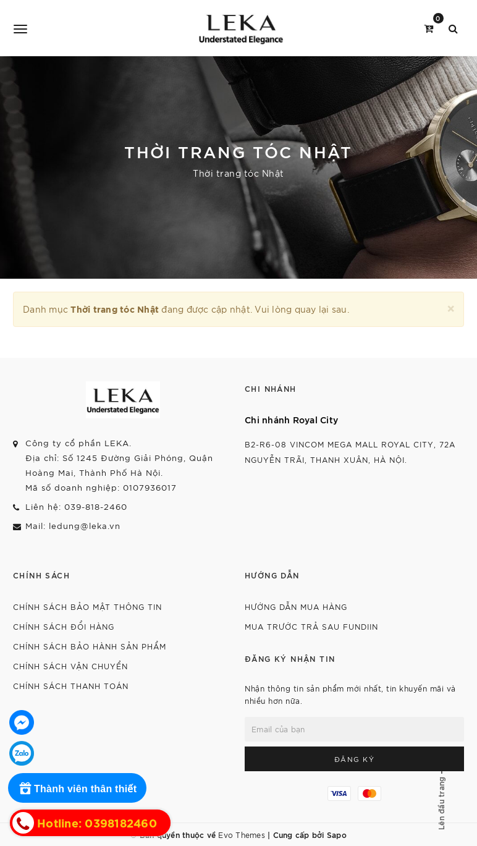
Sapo (337, 834)
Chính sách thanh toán (71, 685)
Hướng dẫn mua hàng (296, 606)
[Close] (451, 306)
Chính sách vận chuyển (70, 665)
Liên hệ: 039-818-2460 (76, 506)
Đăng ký (354, 759)
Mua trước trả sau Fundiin (311, 626)
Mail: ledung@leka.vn (72, 525)
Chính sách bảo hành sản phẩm (89, 646)
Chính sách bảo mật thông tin (87, 606)
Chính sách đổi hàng (63, 626)
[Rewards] (77, 788)
